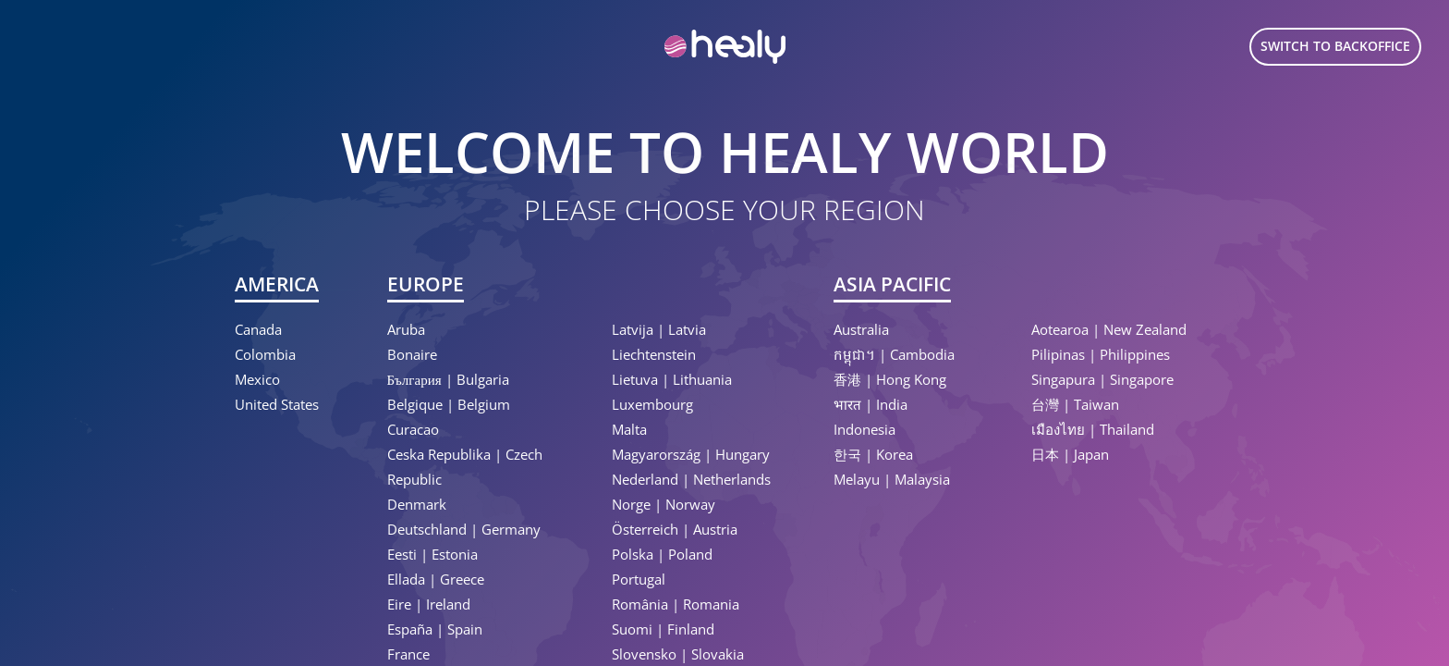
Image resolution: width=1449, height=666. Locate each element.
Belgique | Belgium (448, 404)
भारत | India (870, 404)
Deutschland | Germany (464, 529)
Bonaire (412, 354)
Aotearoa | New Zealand (1109, 329)
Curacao (413, 429)
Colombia (265, 354)
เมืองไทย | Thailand (1092, 429)
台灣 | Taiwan (1075, 404)
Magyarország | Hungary (691, 454)
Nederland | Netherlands (691, 479)
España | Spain (434, 629)
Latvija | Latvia (659, 329)
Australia (861, 329)
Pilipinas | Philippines (1100, 354)
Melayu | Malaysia (892, 479)
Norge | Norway (663, 504)
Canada (258, 329)
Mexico (257, 379)
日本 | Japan (1070, 454)
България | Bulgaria (448, 379)
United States (277, 404)
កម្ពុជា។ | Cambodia (894, 354)
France (408, 654)
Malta (629, 429)
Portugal (638, 579)
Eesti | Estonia (432, 554)
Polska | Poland (662, 554)
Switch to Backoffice (1335, 46)
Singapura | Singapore (1102, 379)
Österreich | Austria (674, 529)
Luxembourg (652, 404)
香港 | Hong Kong (890, 379)
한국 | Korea (873, 454)
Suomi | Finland (663, 629)
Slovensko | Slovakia (678, 654)
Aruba (406, 329)
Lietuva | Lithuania (672, 379)
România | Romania (675, 604)
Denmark (416, 504)
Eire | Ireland (428, 604)
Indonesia (864, 429)
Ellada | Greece (435, 579)
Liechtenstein (654, 354)
